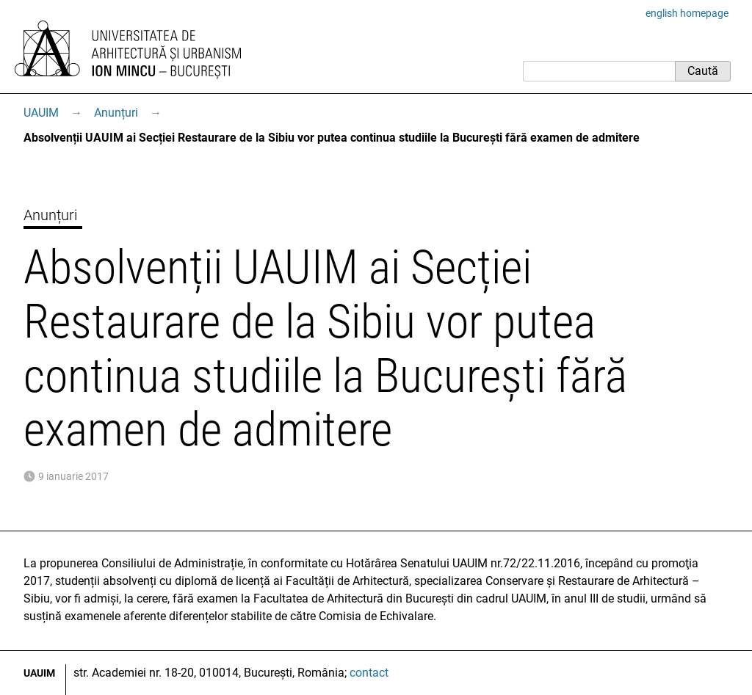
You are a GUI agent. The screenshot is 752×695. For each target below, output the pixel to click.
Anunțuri (116, 113)
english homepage (687, 13)
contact (369, 673)
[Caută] (599, 71)
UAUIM (41, 113)
